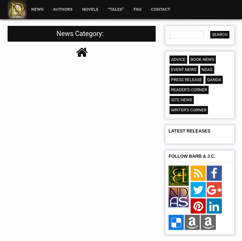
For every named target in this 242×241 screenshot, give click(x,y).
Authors (62, 9)
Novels (90, 9)
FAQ (137, 9)
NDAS (207, 69)
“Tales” (116, 9)
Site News (181, 99)
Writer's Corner (188, 110)
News (37, 9)
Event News (184, 69)
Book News (202, 59)
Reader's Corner (189, 89)
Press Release (186, 79)
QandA (214, 79)
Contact (160, 9)
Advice (178, 59)
